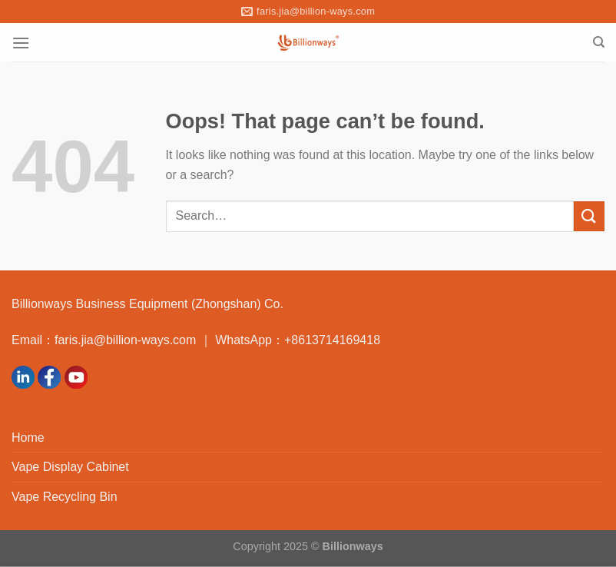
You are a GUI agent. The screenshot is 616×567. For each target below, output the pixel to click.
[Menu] (21, 42)
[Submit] (589, 216)
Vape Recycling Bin (65, 496)
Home (28, 437)
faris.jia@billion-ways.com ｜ (135, 339)
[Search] (598, 42)
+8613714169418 (332, 339)
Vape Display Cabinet (70, 466)
